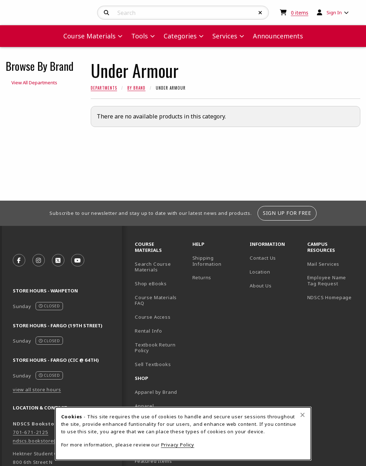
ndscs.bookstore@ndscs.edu (48, 441)
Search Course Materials (153, 267)
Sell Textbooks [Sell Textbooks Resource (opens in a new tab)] (153, 364)
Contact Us (263, 258)
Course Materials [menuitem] (89, 36)
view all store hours (37, 389)
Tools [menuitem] (139, 36)
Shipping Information (207, 261)
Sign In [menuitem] (334, 12)
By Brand (136, 88)
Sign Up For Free (287, 213)
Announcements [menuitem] (278, 36)
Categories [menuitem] (180, 36)
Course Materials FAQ (156, 300)
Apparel (144, 406)
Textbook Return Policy (155, 347)
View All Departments (34, 82)
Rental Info (148, 331)
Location (260, 272)
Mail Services (323, 264)
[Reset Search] (260, 13)
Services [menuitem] (224, 36)
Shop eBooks (151, 283)
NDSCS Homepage (329, 297)
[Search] (106, 13)
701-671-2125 (30, 432)
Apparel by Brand (156, 392)
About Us (261, 285)
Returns (202, 277)
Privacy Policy (178, 444)
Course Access (153, 317)
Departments (104, 88)
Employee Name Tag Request (326, 280)
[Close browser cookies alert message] (302, 414)
